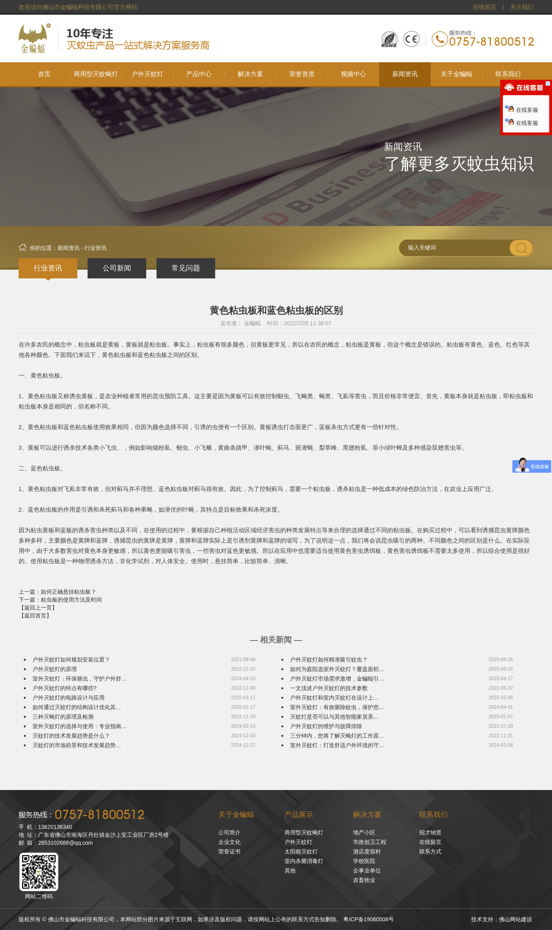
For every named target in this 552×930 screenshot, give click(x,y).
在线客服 (521, 110)
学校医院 (364, 861)
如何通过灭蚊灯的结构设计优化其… (76, 707)
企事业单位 (367, 870)
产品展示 (299, 815)
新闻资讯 (68, 248)
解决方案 (367, 815)
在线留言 (485, 7)
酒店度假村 (367, 851)
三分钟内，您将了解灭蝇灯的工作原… (337, 735)
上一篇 (57, 592)
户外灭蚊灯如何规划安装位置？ (71, 659)
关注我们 (522, 7)
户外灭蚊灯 (298, 842)
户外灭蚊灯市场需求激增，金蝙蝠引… (337, 678)
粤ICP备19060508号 (368, 919)
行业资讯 (48, 268)
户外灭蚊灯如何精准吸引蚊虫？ (329, 659)
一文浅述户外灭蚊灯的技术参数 (329, 688)
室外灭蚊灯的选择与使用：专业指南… (79, 726)
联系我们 (433, 815)
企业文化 (229, 842)
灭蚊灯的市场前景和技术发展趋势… (76, 745)
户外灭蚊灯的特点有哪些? (64, 688)
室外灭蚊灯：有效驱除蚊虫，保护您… (337, 707)
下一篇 (60, 599)
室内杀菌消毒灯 (304, 861)
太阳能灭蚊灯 (301, 851)
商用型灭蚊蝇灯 (304, 832)
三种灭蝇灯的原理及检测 (63, 716)
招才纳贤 (430, 832)
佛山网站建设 (515, 919)
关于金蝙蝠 (236, 815)
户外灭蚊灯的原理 (54, 669)
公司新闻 (117, 268)
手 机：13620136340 (45, 827)
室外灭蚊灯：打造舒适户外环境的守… (337, 745)
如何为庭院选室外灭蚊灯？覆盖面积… (337, 669)
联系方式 (430, 851)
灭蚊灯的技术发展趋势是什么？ (71, 735)
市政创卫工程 (369, 842)
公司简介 (229, 832)
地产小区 (364, 832)
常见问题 (186, 268)
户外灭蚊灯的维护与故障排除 (326, 726)
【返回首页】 (35, 615)
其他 (290, 870)
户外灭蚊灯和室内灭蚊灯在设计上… (334, 697)
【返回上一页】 (38, 607)
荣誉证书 (229, 851)
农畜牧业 (364, 880)
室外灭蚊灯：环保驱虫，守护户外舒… (79, 678)
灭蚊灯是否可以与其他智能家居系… (334, 716)
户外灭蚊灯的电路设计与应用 (68, 697)
